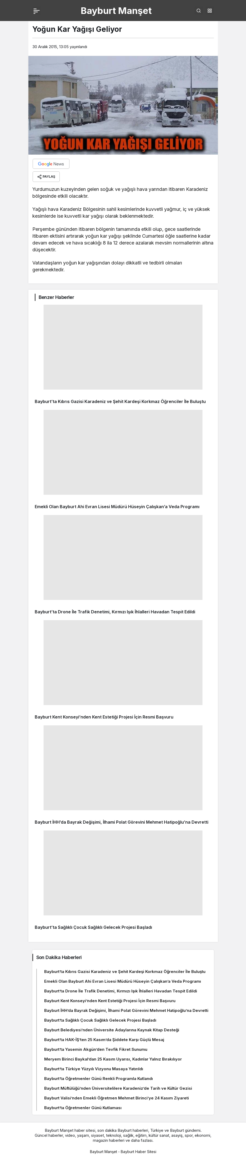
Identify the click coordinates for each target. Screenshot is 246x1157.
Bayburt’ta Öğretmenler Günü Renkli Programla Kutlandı (98, 1078)
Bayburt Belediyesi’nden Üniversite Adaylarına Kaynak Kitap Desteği (111, 1029)
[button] (209, 10)
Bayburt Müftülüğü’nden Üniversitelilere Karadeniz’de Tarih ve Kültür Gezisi (118, 1088)
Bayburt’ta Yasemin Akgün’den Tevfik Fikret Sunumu (95, 1049)
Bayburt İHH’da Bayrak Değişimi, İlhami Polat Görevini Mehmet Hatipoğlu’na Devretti (121, 822)
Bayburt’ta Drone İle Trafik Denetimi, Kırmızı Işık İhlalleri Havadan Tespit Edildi (115, 611)
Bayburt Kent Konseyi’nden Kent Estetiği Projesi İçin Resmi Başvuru (104, 717)
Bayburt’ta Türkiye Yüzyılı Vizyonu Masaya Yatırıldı (93, 1068)
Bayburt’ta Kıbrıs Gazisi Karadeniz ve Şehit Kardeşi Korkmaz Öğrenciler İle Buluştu (120, 401)
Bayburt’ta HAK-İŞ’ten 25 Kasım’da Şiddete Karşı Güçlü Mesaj (104, 1039)
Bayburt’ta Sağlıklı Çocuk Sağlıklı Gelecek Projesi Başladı (93, 927)
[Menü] (36, 10)
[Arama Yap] (198, 10)
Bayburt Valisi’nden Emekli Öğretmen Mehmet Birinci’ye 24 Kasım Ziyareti (116, 1097)
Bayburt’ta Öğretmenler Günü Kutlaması (83, 1107)
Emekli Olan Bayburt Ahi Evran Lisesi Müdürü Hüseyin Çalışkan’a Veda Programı (117, 506)
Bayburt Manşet (116, 10)
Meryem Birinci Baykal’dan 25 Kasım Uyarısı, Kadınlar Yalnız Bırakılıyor (113, 1059)
